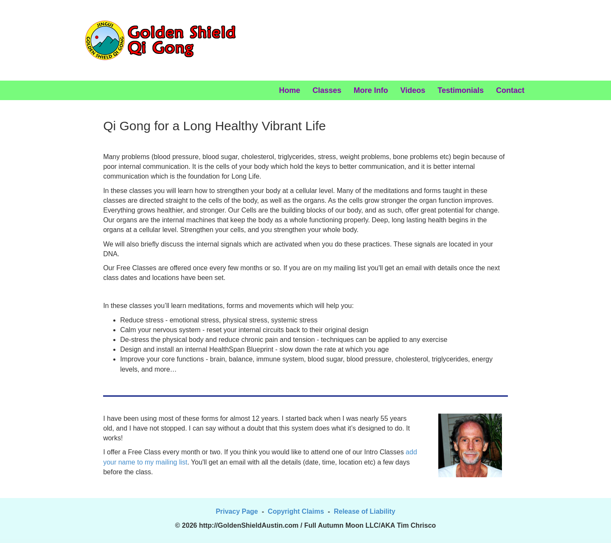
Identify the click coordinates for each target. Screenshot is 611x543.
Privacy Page (237, 511)
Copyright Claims (296, 511)
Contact (510, 90)
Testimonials (460, 90)
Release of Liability (364, 511)
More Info (371, 90)
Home (289, 90)
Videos (413, 90)
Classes (327, 90)
